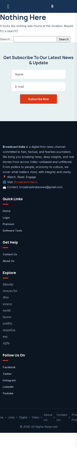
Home (6, 211)
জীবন (6, 297)
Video (35, 417)
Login (6, 217)
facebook (9, 367)
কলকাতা (7, 304)
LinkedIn (8, 387)
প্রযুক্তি (6, 343)
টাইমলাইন (8, 284)
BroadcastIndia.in (25, 182)
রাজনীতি (7, 323)
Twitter (7, 374)
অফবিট (7, 311)
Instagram (9, 380)
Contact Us (10, 254)
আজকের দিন (10, 291)
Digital (23, 417)
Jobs (11, 417)
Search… (6, 39)
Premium (8, 224)
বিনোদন (7, 317)
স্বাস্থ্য (5, 337)
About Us (8, 261)
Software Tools (12, 230)
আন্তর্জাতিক (9, 330)
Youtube (8, 393)
